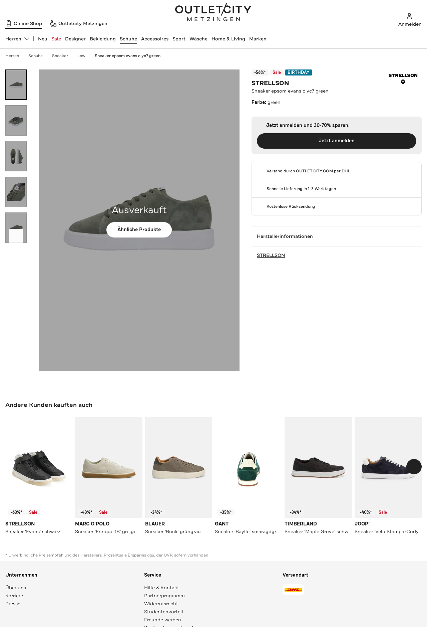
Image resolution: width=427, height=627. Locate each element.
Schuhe (128, 39)
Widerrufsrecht (161, 604)
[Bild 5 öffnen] (16, 227)
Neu (42, 39)
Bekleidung (103, 39)
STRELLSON (270, 83)
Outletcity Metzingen (213, 13)
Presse (12, 604)
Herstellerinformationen (336, 236)
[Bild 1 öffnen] (16, 84)
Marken (258, 39)
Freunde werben (162, 620)
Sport (178, 39)
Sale (56, 39)
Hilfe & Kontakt (161, 588)
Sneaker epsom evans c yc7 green (127, 55)
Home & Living (228, 39)
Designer (75, 39)
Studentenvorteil (163, 612)
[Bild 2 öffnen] (16, 120)
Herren (15, 55)
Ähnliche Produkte (139, 229)
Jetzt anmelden (337, 141)
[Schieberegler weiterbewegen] (16, 236)
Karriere (14, 596)
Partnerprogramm (164, 596)
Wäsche (198, 39)
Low (84, 55)
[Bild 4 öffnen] (16, 192)
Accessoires (154, 39)
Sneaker (63, 55)
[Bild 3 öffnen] (16, 156)
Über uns (15, 588)
